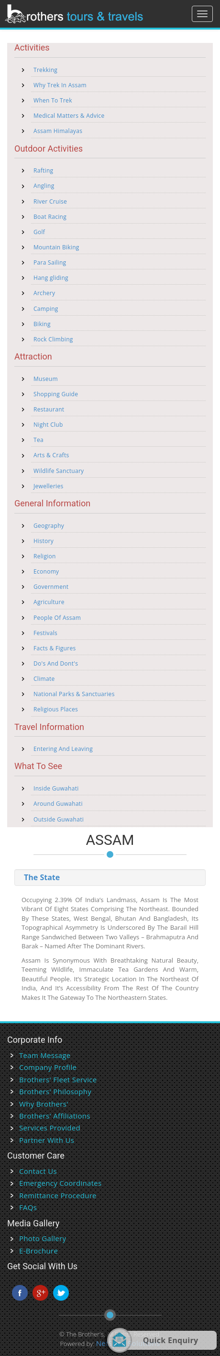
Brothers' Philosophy (55, 1091)
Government (50, 587)
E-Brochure (38, 1250)
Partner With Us (46, 1140)
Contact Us (38, 1171)
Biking (42, 324)
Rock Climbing (53, 339)
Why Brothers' (43, 1104)
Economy (46, 571)
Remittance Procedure (58, 1195)
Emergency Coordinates (60, 1183)
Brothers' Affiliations (54, 1115)
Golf (39, 232)
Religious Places (55, 709)
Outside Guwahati (58, 819)
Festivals (45, 633)
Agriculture (49, 602)
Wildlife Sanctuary (58, 471)
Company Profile (48, 1067)
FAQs (28, 1207)
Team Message (45, 1055)
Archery (44, 293)
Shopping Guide (55, 394)
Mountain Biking (56, 247)
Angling (44, 186)
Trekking (45, 70)
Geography (48, 526)
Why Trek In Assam (60, 85)
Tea (38, 440)
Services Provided (49, 1127)
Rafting (43, 170)
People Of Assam (57, 618)
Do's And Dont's (55, 663)
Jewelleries (48, 486)
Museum (45, 379)
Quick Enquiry (170, 1340)
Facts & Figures (54, 648)
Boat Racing (49, 217)
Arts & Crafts (51, 455)
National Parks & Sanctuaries (74, 694)
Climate (44, 679)
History (43, 541)
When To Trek (52, 100)
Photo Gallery (42, 1238)
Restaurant (48, 409)
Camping (45, 309)
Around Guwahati (58, 804)
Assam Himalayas (57, 131)
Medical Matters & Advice (68, 116)
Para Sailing (49, 262)
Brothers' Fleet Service (58, 1079)
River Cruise (50, 201)
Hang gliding (50, 278)
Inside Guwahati (56, 788)
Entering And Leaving (63, 749)
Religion (44, 556)
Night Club (48, 425)
